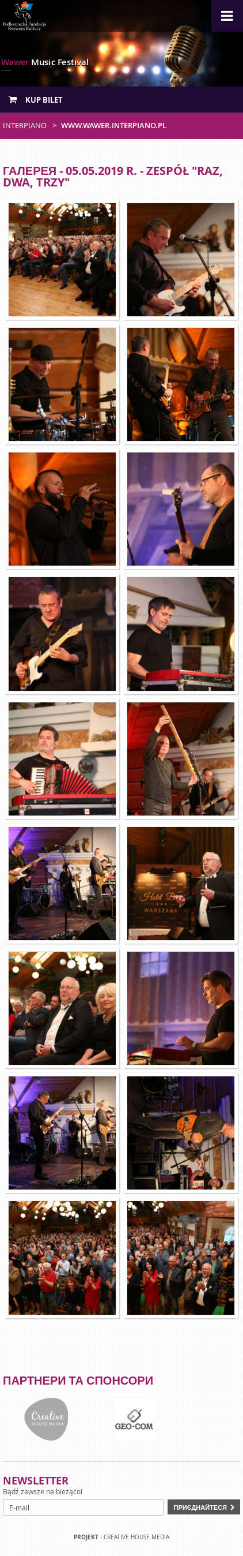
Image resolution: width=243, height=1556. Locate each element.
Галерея (29, 170)
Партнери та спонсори (78, 1380)
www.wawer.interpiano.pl (113, 125)
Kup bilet (36, 100)
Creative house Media (136, 1537)
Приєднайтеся (200, 1507)
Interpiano (25, 125)
